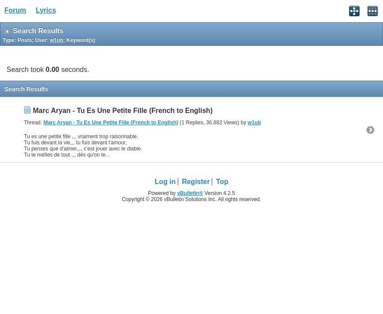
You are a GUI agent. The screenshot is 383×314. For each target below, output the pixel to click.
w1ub (254, 122)
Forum (15, 10)
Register (196, 181)
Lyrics (46, 10)
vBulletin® (190, 193)
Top (222, 181)
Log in (165, 181)
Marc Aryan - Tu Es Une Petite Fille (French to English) (123, 110)
